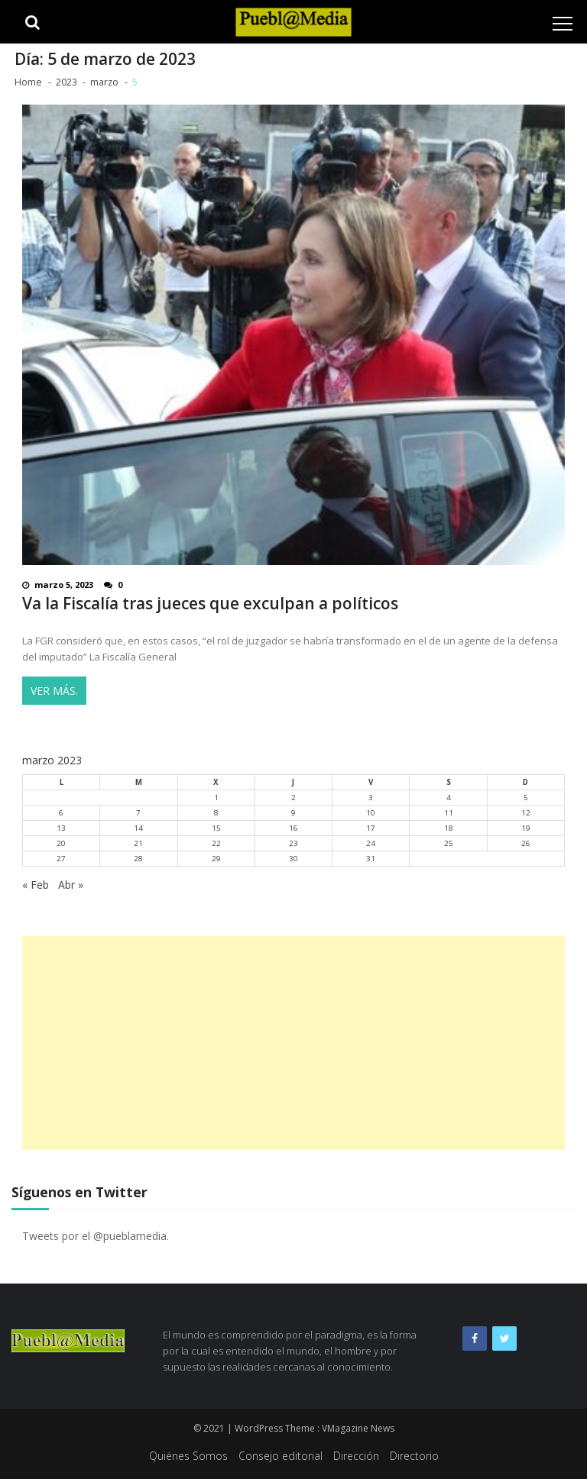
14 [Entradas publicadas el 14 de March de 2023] (138, 828)
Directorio (414, 1455)
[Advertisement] (293, 1043)
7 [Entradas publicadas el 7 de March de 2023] (138, 813)
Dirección (356, 1455)
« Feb (35, 884)
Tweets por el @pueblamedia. (95, 1236)
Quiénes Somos (188, 1455)
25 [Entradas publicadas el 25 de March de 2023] (448, 843)
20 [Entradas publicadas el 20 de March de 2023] (61, 843)
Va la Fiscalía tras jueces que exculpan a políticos (210, 603)
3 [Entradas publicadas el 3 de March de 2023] (370, 797)
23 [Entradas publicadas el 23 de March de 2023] (293, 843)
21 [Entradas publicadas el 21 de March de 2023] (138, 843)
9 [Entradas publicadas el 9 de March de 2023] (293, 813)
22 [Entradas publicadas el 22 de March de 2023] (216, 843)
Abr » (70, 884)
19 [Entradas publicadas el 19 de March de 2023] (525, 828)
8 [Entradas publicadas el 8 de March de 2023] (216, 813)
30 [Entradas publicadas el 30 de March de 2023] (293, 859)
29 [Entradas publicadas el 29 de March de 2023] (216, 859)
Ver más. (54, 690)
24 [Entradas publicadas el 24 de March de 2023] (370, 843)
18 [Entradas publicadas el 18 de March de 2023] (448, 828)
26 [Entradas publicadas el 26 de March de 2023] (525, 843)
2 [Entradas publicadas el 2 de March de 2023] (293, 797)
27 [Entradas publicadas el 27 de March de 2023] (61, 859)
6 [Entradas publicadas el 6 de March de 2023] (61, 813)
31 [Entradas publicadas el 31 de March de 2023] (370, 859)
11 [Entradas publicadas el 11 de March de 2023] (448, 813)
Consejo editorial (280, 1455)
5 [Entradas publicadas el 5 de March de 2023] (526, 797)
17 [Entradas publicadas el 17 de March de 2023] (370, 828)
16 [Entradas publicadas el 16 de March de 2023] (293, 828)
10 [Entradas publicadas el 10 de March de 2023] (370, 813)
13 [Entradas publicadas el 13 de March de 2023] (61, 828)
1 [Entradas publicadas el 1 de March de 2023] (216, 797)
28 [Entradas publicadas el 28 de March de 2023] (138, 859)
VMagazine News (358, 1428)
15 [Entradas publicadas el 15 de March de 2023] (216, 828)
